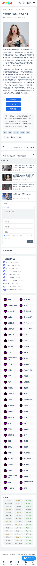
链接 (19, 137)
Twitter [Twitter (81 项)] (28, 503)
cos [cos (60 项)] (18, 500)
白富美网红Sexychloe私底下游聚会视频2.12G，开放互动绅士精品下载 (23, 176)
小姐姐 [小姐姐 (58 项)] (18, 512)
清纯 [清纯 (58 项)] (18, 522)
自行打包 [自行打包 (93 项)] (18, 534)
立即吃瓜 (13, 100)
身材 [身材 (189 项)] (8, 540)
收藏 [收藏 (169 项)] (28, 518)
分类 (11, 563)
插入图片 (6, 207)
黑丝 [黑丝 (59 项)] (28, 543)
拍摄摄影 (15, 170)
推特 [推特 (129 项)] (8, 518)
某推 (10, 132)
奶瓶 (5, 132)
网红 (28, 132)
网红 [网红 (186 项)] (18, 531)
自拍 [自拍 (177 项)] (8, 534)
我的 (26, 563)
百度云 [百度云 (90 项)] (8, 525)
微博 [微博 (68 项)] (8, 515)
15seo (13, 554)
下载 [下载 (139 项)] (8, 506)
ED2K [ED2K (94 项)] (28, 500)
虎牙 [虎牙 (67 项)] (28, 534)
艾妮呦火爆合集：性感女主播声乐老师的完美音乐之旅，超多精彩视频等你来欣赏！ (23, 167)
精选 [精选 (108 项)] (28, 528)
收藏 (6, 137)
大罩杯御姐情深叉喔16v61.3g (22, 194)
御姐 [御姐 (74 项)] (28, 512)
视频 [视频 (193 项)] (18, 537)
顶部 (33, 563)
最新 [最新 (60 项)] (8, 522)
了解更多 (13, 104)
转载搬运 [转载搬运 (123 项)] (18, 540)
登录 (29, 3)
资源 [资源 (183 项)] (28, 537)
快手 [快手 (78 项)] (18, 515)
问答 (18, 563)
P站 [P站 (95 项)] (18, 503)
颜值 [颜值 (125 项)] (8, 543)
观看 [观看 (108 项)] (8, 537)
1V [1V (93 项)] (8, 500)
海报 (13, 137)
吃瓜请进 (13, 109)
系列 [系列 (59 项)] (8, 531)
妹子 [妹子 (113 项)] (8, 512)
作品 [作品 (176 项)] (28, 506)
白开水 (16, 132)
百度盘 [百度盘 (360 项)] (18, 525)
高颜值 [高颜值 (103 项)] (18, 543)
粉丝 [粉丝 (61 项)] (18, 528)
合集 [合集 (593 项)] (18, 509)
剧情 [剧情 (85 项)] (8, 509)
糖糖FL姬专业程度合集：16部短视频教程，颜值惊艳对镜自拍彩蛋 (23, 185)
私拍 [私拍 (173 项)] (8, 528)
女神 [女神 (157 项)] (28, 509)
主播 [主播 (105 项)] (18, 506)
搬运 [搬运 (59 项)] (18, 518)
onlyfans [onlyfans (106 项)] (8, 503)
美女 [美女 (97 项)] (28, 531)
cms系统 (17, 9)
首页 (12, 9)
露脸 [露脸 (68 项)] (28, 540)
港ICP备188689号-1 (23, 554)
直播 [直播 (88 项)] (28, 525)
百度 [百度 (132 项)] (28, 522)
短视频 (22, 132)
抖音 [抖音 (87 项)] (28, 515)
